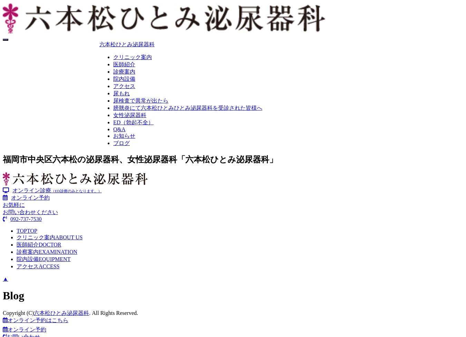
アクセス (124, 86)
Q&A (119, 129)
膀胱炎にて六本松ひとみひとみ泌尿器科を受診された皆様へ (187, 108)
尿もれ (121, 93)
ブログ (121, 143)
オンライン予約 (26, 198)
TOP (27, 231)
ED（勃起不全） (133, 122)
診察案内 (47, 252)
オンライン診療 (52, 190)
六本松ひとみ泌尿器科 (127, 44)
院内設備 (124, 79)
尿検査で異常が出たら (140, 101)
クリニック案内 (132, 57)
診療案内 (124, 72)
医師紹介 (124, 64)
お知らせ (124, 136)
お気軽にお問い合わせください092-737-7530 (30, 212)
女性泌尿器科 (129, 115)
